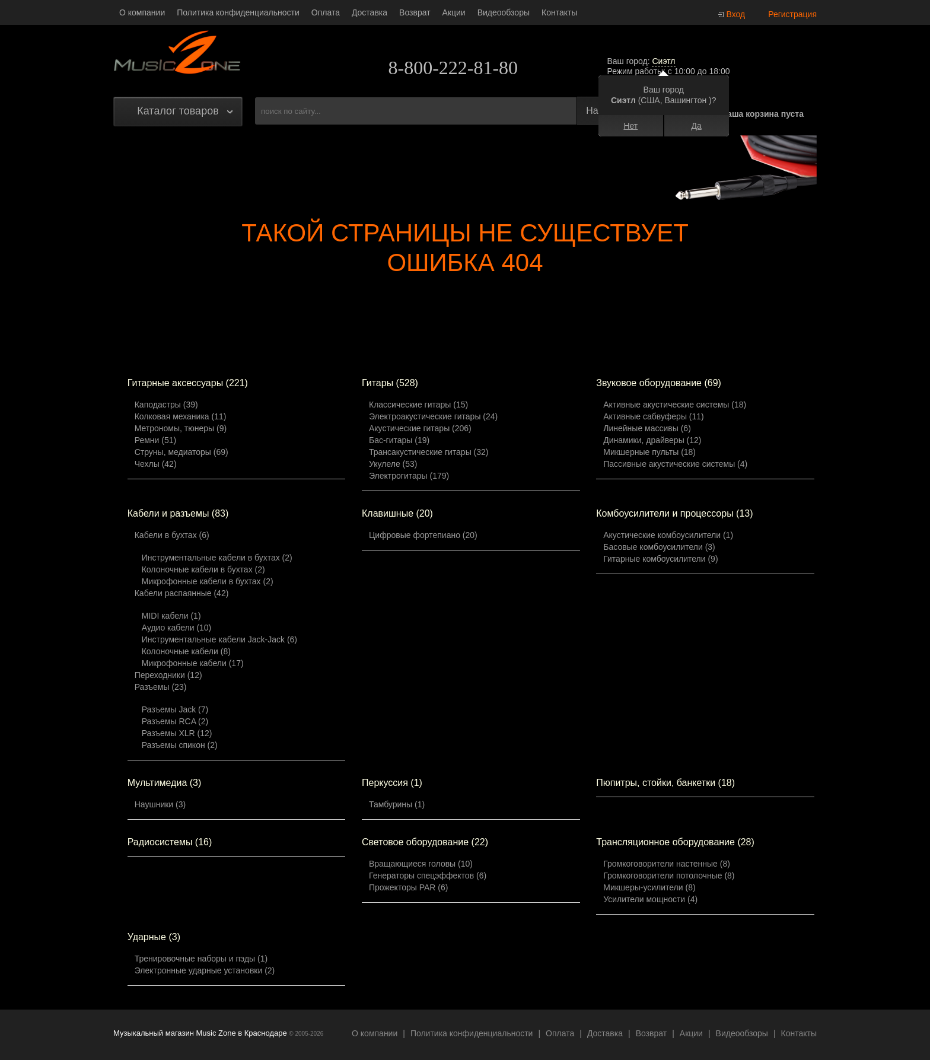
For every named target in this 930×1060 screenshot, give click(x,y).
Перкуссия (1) (392, 783)
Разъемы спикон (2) (180, 745)
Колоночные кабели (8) (186, 651)
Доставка (369, 12)
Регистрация (792, 14)
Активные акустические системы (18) (674, 404)
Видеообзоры (503, 12)
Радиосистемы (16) (170, 842)
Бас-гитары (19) (399, 440)
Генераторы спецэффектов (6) (427, 875)
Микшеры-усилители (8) (649, 887)
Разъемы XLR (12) (177, 733)
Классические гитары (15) (418, 404)
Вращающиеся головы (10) (421, 863)
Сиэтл (663, 61)
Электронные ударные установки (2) (205, 970)
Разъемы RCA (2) (175, 721)
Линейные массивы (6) (647, 428)
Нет (630, 125)
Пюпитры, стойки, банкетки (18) (665, 783)
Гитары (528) (390, 383)
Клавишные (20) (397, 513)
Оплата (325, 12)
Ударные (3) (154, 937)
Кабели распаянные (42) (182, 593)
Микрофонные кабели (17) (193, 663)
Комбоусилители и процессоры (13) (674, 513)
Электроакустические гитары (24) (433, 416)
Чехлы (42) (156, 464)
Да (696, 125)
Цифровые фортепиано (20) (423, 535)
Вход (736, 14)
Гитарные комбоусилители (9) (660, 559)
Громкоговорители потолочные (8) (668, 875)
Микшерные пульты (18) (649, 452)
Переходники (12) (168, 675)
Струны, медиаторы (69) (181, 452)
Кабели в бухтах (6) (172, 535)
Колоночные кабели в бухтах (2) (203, 569)
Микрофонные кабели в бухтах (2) (207, 581)
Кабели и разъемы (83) (178, 513)
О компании (142, 12)
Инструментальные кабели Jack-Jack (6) (219, 639)
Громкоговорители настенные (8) (666, 863)
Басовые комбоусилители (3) (659, 547)
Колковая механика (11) (181, 416)
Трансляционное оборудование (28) (675, 842)
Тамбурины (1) (397, 804)
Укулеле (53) (393, 464)
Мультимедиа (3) (165, 783)
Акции (454, 12)
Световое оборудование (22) (425, 842)
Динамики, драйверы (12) (652, 440)
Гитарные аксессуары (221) (188, 383)
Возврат (415, 12)
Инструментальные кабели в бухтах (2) (217, 557)
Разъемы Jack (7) (175, 709)
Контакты (559, 12)
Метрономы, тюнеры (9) (181, 428)
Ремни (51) (155, 440)
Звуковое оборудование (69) (658, 383)
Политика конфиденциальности (238, 12)
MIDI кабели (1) (171, 615)
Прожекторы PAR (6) (408, 887)
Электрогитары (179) (409, 475)
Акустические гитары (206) (420, 428)
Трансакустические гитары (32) (429, 452)
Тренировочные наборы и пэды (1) (201, 958)
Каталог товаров (177, 111)
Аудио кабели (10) (177, 627)
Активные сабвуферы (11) (653, 416)
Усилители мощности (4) (650, 899)
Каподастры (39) (166, 404)
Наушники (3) (160, 804)
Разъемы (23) (161, 687)
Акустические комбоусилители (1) (668, 535)
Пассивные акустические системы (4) (675, 464)
